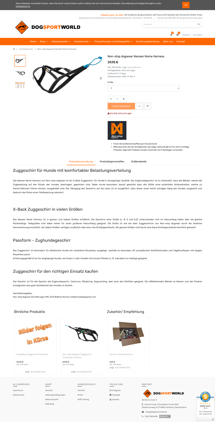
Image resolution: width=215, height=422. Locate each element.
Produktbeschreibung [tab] (81, 161)
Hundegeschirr (26, 49)
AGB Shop (49, 404)
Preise (80, 395)
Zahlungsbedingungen (55, 395)
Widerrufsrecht (51, 399)
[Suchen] (198, 24)
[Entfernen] (111, 99)
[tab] (139, 162)
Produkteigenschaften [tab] (112, 161)
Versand (49, 390)
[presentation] (33, 78)
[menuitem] (33, 41)
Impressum (18, 390)
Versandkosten (134, 67)
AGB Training (83, 399)
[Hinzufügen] (123, 99)
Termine (81, 390)
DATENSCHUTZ (23, 6)
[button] (139, 106)
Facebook (115, 395)
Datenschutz (18, 395)
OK (186, 5)
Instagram (116, 390)
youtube (115, 399)
